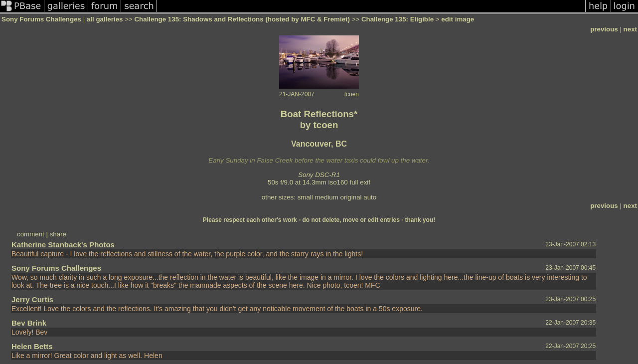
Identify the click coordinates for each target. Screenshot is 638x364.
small (305, 197)
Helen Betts (32, 346)
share (58, 234)
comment (30, 234)
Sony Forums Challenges (41, 19)
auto (369, 197)
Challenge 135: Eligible (397, 19)
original (351, 197)
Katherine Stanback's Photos (63, 244)
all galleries (105, 19)
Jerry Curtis (32, 299)
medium (326, 197)
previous (604, 29)
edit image (457, 19)
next (630, 29)
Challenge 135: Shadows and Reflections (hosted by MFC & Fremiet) (242, 19)
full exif (360, 182)
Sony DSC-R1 (319, 175)
